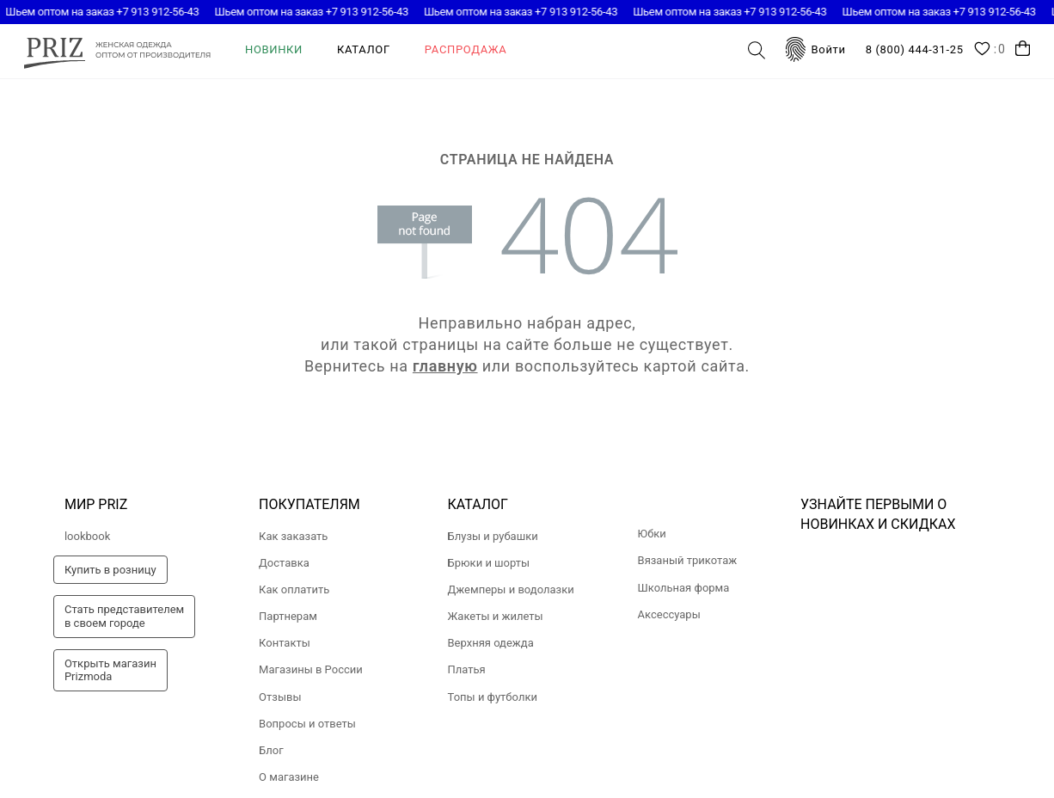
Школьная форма (684, 587)
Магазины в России (311, 669)
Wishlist (990, 49)
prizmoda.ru (117, 50)
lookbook (87, 536)
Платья (467, 669)
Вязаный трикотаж (688, 560)
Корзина (1022, 48)
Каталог (363, 49)
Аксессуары (669, 614)
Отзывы (280, 697)
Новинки (274, 49)
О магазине (289, 776)
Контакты (284, 642)
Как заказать (293, 536)
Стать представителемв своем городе (124, 616)
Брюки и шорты (489, 562)
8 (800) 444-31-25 (915, 49)
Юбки (652, 533)
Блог (271, 750)
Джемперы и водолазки (511, 589)
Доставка (284, 562)
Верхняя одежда (491, 642)
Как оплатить (294, 589)
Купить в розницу (110, 569)
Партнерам (288, 616)
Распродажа (466, 49)
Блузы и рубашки (493, 536)
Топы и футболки (492, 697)
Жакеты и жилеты (495, 616)
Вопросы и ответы (307, 723)
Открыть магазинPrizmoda (110, 670)
